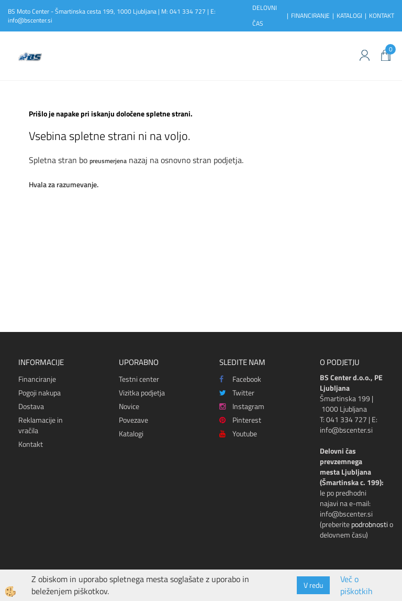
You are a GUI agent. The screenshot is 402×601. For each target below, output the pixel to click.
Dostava (31, 406)
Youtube (238, 433)
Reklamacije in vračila (40, 425)
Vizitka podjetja (142, 392)
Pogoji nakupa (39, 392)
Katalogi (131, 433)
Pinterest (240, 419)
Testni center (139, 378)
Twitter (236, 392)
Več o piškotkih (356, 585)
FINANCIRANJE (310, 15)
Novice (129, 406)
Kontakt (30, 443)
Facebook (240, 378)
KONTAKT (381, 15)
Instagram (241, 406)
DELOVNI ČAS (264, 15)
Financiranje (37, 378)
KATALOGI (349, 15)
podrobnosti (369, 524)
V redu (313, 585)
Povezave (133, 419)
